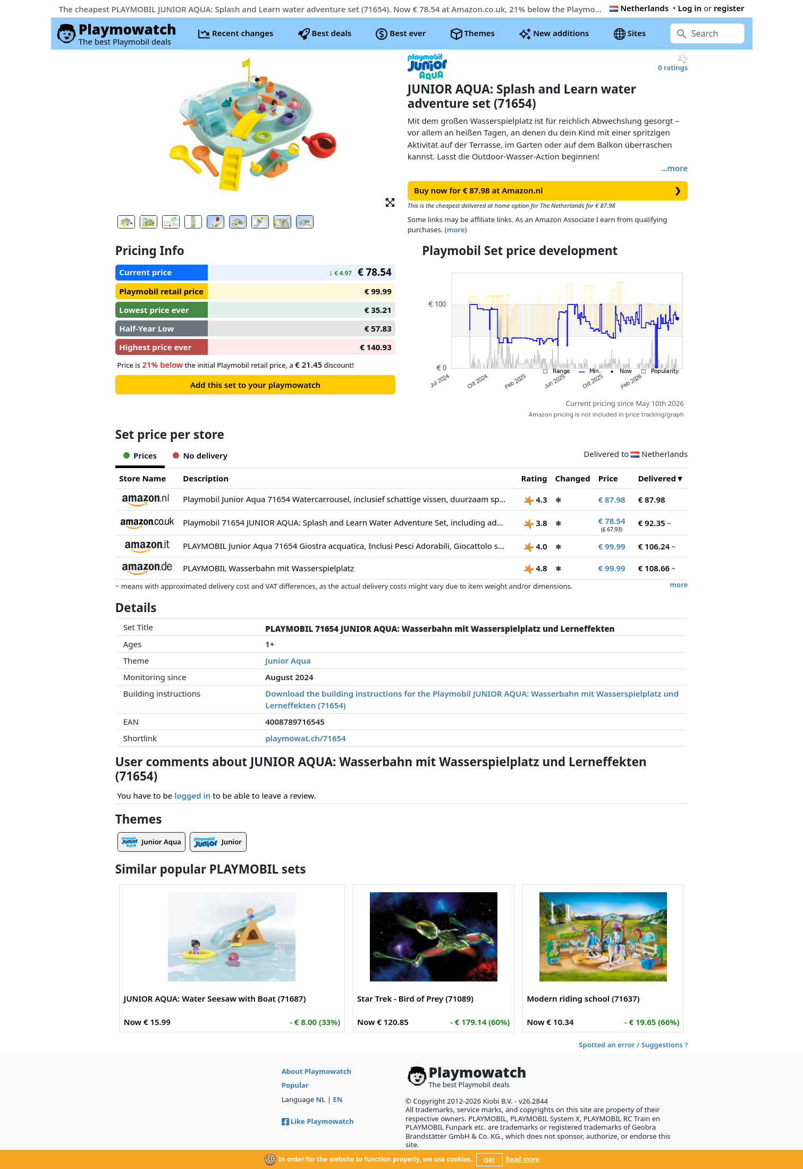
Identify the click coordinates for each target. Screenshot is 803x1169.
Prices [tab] (140, 455)
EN (338, 1099)
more (677, 168)
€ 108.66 (654, 568)
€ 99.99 (612, 546)
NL (320, 1099)
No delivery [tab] (200, 455)
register (729, 8)
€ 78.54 (612, 520)
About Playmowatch (316, 1071)
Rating (534, 478)
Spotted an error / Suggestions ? (633, 1044)
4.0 (535, 546)
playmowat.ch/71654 (305, 738)
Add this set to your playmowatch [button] (255, 384)
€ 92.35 (651, 523)
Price (608, 478)
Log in (689, 8)
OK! (489, 1160)
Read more (522, 1159)
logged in (192, 795)
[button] (390, 202)
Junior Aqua (288, 660)
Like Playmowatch (318, 1121)
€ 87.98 (612, 499)
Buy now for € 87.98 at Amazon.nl (547, 190)
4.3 (535, 499)
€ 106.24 (654, 546)
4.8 (535, 568)
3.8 (535, 523)
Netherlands (639, 8)
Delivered (657, 478)
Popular (295, 1085)
